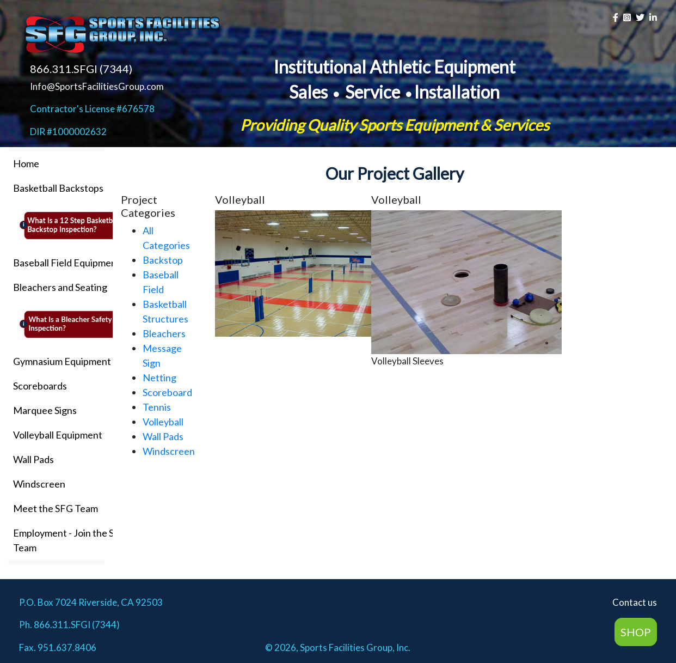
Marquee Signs (45, 410)
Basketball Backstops (58, 188)
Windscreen (39, 484)
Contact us (634, 602)
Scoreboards (40, 386)
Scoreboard (167, 392)
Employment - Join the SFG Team (70, 540)
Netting (159, 378)
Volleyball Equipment (57, 435)
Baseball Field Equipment (66, 263)
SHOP (635, 631)
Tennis (157, 407)
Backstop (163, 260)
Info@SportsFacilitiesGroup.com (97, 86)
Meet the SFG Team (55, 508)
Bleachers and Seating (60, 287)
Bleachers (164, 333)
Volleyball (163, 422)
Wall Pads (33, 459)
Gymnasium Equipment (62, 361)
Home (26, 163)
